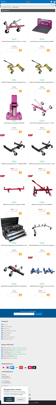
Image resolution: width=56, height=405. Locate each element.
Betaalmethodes (6, 332)
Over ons (4, 324)
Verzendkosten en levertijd (8, 330)
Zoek (53, 5)
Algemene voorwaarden (8, 337)
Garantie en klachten (7, 339)
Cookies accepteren (9, 399)
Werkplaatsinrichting (7, 7)
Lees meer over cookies (17, 394)
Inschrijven (38, 314)
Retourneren (5, 328)
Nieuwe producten (6, 326)
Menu (3, 1)
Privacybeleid (5, 334)
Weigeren (20, 399)
